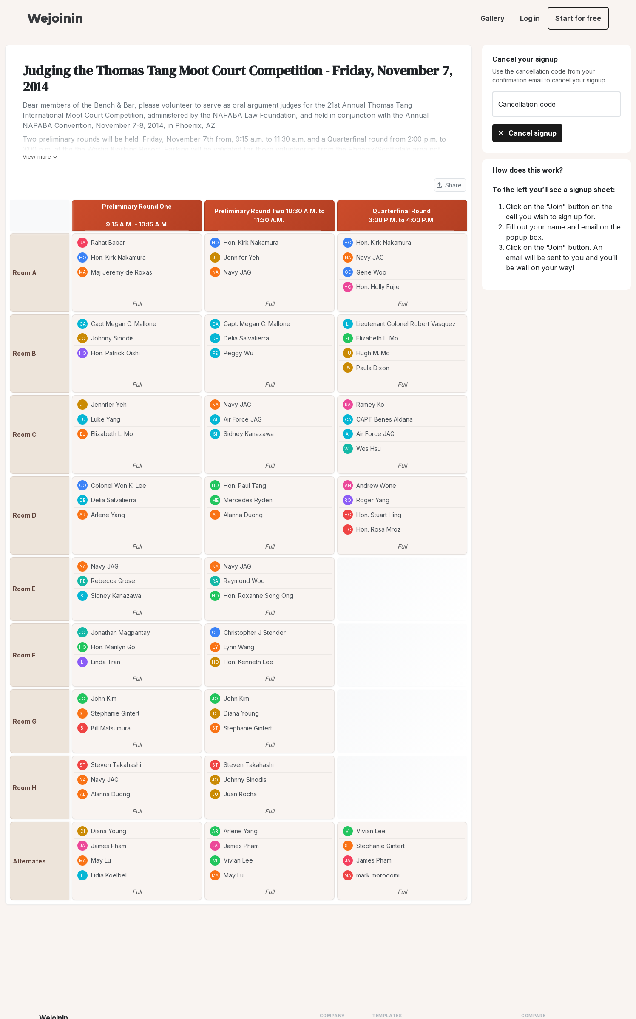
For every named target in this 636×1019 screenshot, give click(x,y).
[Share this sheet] (450, 185)
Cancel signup (527, 133)
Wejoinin (55, 18)
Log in (530, 18)
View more (40, 156)
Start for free (578, 18)
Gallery (492, 18)
